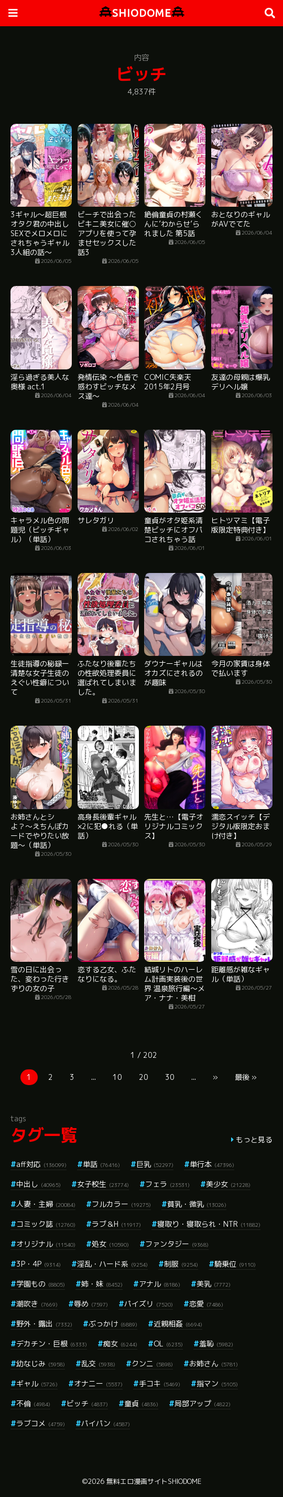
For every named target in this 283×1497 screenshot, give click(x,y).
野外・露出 (44, 1324)
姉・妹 (102, 1284)
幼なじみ (40, 1363)
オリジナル (45, 1244)
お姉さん (213, 1363)
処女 (110, 1244)
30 (170, 1077)
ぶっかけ (113, 1324)
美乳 (214, 1284)
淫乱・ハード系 (112, 1264)
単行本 (212, 1164)
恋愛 (206, 1304)
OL (168, 1344)
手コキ (159, 1383)
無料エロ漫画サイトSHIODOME (153, 1481)
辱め (91, 1304)
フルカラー (121, 1204)
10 (117, 1077)
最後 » (246, 1077)
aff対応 (41, 1164)
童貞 (141, 1403)
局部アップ (203, 1403)
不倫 (33, 1403)
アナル (159, 1284)
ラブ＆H (116, 1224)
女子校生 (103, 1184)
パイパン (105, 1423)
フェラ (167, 1184)
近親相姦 (178, 1324)
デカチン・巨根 (51, 1344)
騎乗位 (235, 1264)
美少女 (228, 1184)
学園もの (40, 1284)
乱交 (98, 1363)
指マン (217, 1383)
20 (143, 1077)
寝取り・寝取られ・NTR (208, 1224)
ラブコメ (40, 1423)
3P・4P (38, 1264)
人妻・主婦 (45, 1204)
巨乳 (154, 1164)
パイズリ (148, 1304)
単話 (101, 1164)
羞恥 (216, 1344)
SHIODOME (141, 13)
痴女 (120, 1344)
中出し (38, 1184)
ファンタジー (177, 1244)
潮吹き (37, 1304)
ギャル (37, 1383)
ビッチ (87, 1403)
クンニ (152, 1363)
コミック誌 (45, 1224)
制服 (181, 1264)
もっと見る (254, 1139)
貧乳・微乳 (196, 1204)
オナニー (98, 1383)
